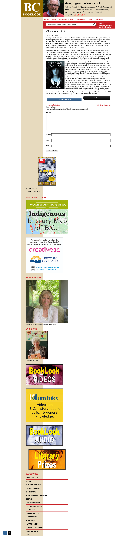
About (90, 19)
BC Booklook (32, 8)
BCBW (54, 19)
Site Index (81, 19)
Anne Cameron (32, 477)
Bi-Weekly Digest (66, 19)
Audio (28, 481)
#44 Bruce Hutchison (103, 105)
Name (48, 134)
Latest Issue (31, 188)
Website (48, 146)
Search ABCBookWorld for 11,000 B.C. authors (105, 25)
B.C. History (31, 492)
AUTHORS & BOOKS (33, 485)
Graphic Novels (32, 513)
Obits (28, 535)
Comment (49, 112)
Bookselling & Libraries (36, 495)
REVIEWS (99, 19)
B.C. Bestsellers (33, 488)
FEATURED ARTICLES (34, 506)
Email (48, 140)
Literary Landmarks (34, 527)
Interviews (30, 520)
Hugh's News (31, 517)
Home (46, 19)
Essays (29, 499)
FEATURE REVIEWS (33, 502)
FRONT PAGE (31, 510)
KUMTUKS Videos (33, 524)
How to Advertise (33, 192)
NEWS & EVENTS (32, 531)
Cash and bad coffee (53, 105)
